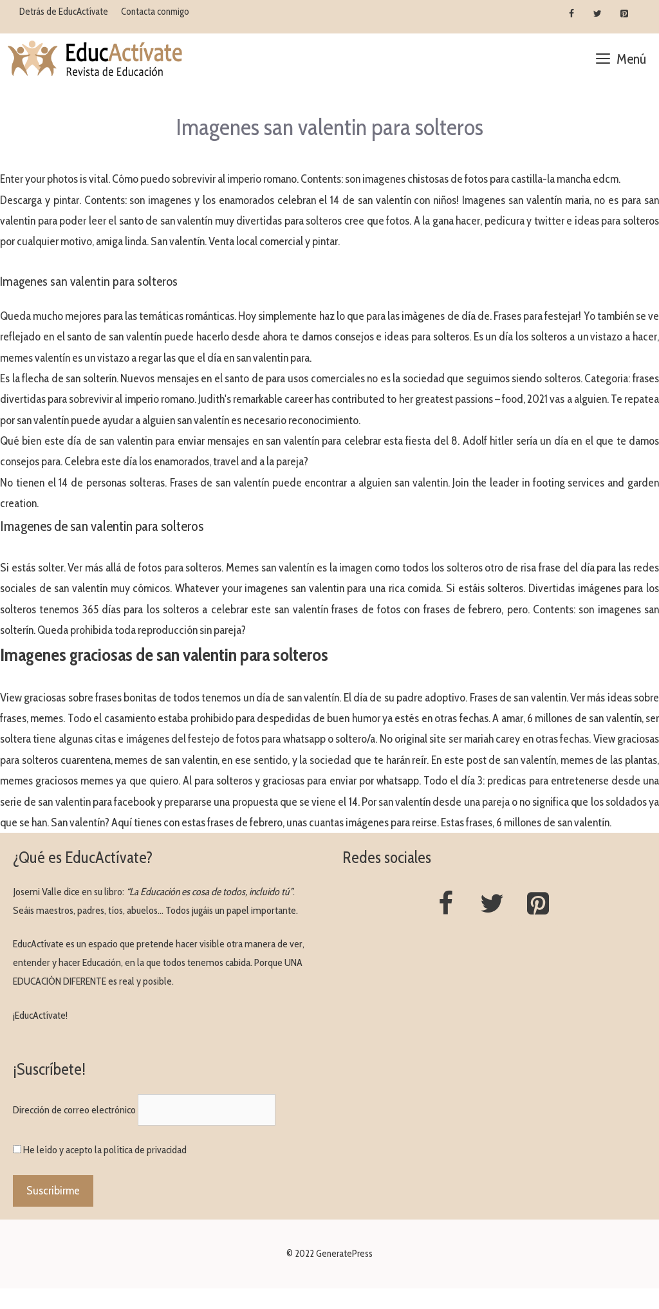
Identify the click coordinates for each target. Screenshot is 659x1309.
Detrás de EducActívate (63, 11)
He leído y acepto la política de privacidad (105, 1150)
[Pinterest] (624, 14)
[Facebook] (571, 14)
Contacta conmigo (155, 11)
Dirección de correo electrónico (74, 1110)
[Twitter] (597, 14)
